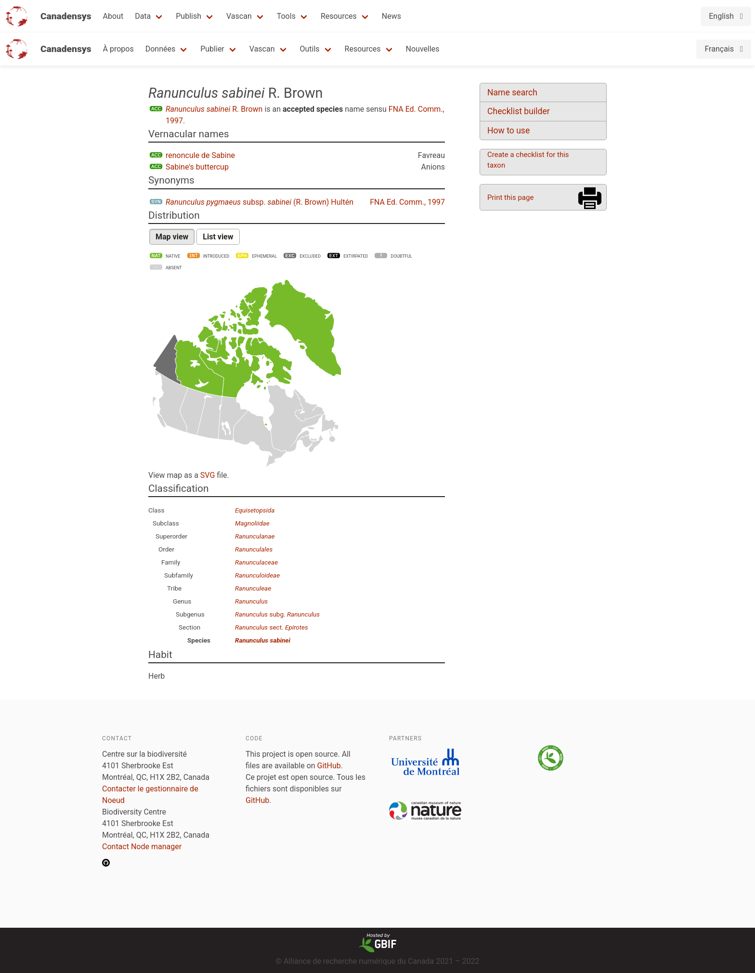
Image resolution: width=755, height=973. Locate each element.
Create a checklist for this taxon (528, 160)
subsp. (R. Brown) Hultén (259, 202)
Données (160, 48)
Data (143, 16)
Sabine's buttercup (197, 166)
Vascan (239, 16)
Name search (512, 92)
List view (218, 236)
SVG (207, 475)
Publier (212, 48)
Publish (188, 16)
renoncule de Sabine (200, 155)
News (391, 16)
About (113, 16)
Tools (286, 16)
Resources (339, 16)
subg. (277, 614)
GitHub (329, 765)
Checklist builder (518, 111)
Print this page (510, 197)
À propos (118, 48)
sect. (271, 627)
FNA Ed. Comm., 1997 (407, 202)
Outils (310, 48)
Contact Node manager (142, 846)
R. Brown (214, 109)
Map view (172, 236)
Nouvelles (423, 48)
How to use (508, 130)
